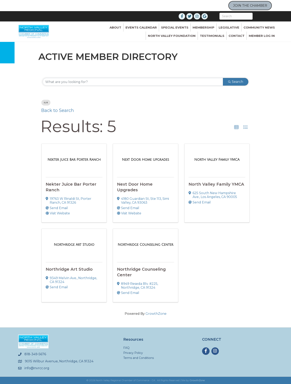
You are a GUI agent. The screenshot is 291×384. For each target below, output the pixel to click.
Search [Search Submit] (235, 82)
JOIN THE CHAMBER (250, 5)
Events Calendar (141, 27)
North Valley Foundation (172, 36)
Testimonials (212, 36)
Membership (203, 27)
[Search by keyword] (133, 82)
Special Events (174, 27)
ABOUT (115, 27)
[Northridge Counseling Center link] (145, 245)
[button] (236, 127)
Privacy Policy (133, 353)
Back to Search (57, 110)
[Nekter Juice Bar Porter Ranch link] (74, 160)
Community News (259, 27)
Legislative (229, 27)
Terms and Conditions (138, 358)
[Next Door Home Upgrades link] (145, 160)
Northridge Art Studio (69, 269)
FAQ (126, 348)
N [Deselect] (46, 102)
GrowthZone (156, 314)
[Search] (236, 16)
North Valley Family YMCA (216, 184)
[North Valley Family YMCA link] (216, 160)
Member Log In (262, 36)
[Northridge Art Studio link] (74, 245)
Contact (237, 36)
